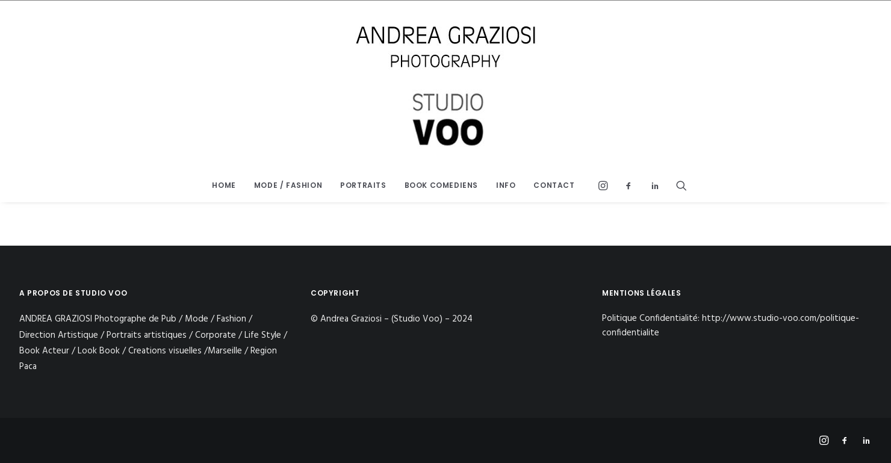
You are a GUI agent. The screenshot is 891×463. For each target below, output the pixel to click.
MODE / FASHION (288, 185)
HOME (223, 185)
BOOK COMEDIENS (441, 185)
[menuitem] (223, 185)
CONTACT (553, 185)
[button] (606, 185)
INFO (505, 185)
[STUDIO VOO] (445, 84)
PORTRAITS (363, 185)
